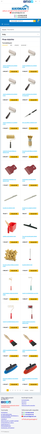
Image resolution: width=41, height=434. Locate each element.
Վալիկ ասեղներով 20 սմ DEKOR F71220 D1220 (10, 66)
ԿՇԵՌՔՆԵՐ (4, 419)
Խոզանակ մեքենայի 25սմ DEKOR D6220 (10, 379)
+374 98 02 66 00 (22, 15)
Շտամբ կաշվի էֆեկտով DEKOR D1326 (29, 152)
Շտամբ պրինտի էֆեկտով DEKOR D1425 (11, 265)
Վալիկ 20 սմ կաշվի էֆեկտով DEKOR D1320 (9, 152)
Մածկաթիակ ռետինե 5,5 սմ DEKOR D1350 (9, 180)
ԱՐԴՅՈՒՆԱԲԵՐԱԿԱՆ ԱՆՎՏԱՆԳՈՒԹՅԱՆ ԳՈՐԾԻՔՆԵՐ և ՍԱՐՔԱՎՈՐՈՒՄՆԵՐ (9, 416)
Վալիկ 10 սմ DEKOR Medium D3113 (11, 322)
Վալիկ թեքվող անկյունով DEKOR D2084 (10, 294)
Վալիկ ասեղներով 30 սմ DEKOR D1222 (10, 95)
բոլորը (26, 390)
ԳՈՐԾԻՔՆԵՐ (4, 412)
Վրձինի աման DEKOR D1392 (9, 236)
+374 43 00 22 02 (22, 17)
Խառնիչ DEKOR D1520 (27, 265)
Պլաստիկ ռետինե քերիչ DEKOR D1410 (29, 237)
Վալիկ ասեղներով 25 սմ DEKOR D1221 (29, 66)
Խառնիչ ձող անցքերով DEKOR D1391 (29, 208)
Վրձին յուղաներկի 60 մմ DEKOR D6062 (29, 351)
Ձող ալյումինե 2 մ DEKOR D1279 (29, 122)
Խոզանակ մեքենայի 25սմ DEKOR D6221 (30, 379)
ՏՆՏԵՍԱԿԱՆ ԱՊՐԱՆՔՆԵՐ (7, 427)
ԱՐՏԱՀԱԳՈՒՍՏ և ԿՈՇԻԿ (7, 422)
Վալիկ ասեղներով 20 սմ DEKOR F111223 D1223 (29, 95)
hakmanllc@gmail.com (17, 13)
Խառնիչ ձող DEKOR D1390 (9, 208)
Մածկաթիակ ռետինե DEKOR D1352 (29, 180)
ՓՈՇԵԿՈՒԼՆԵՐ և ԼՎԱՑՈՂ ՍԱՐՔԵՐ (10, 421)
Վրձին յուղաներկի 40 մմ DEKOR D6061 (10, 351)
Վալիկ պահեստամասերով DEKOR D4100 (28, 322)
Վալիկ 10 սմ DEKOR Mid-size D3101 (30, 293)
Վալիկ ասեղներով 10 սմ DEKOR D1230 (10, 123)
